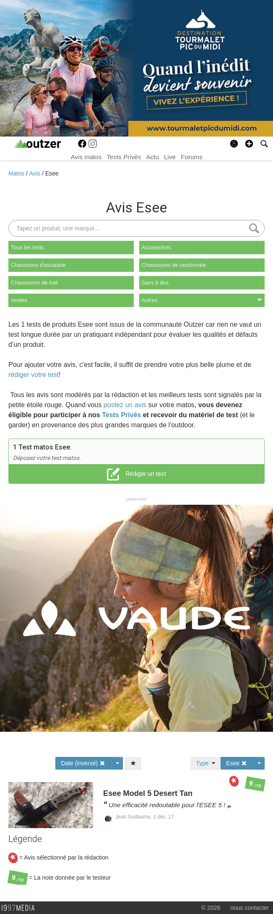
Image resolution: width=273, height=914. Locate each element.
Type (205, 763)
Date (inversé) (83, 763)
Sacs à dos (155, 282)
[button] (249, 143)
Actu (152, 156)
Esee (52, 173)
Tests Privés (124, 156)
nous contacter (249, 907)
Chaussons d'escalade (38, 265)
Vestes (19, 300)
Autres (202, 300)
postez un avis (125, 404)
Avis (35, 173)
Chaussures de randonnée (174, 265)
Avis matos (85, 156)
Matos (17, 173)
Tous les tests (27, 247)
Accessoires (156, 247)
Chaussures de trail (34, 282)
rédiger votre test (33, 374)
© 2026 (210, 907)
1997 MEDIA (20, 908)
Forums (191, 156)
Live (170, 156)
